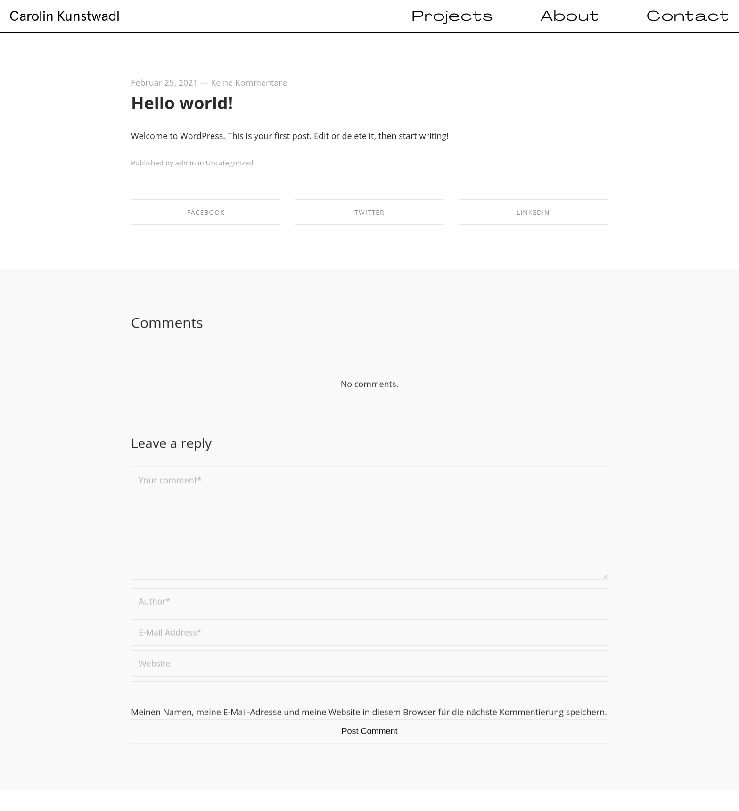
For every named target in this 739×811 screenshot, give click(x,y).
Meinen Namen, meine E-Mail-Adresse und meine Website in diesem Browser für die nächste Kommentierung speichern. (369, 715)
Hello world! (182, 103)
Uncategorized (230, 162)
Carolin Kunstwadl (64, 16)
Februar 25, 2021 (164, 82)
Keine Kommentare (249, 82)
